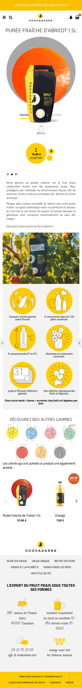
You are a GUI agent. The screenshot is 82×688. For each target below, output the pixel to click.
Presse (70, 682)
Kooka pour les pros (57, 567)
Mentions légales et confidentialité (41, 676)
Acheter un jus (17, 561)
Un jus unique (40, 561)
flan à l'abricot (44, 226)
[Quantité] (36, 150)
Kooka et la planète (25, 567)
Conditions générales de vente (27, 682)
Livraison (55, 682)
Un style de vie (41, 573)
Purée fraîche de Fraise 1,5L (22, 515)
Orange (60, 515)
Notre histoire (64, 561)
